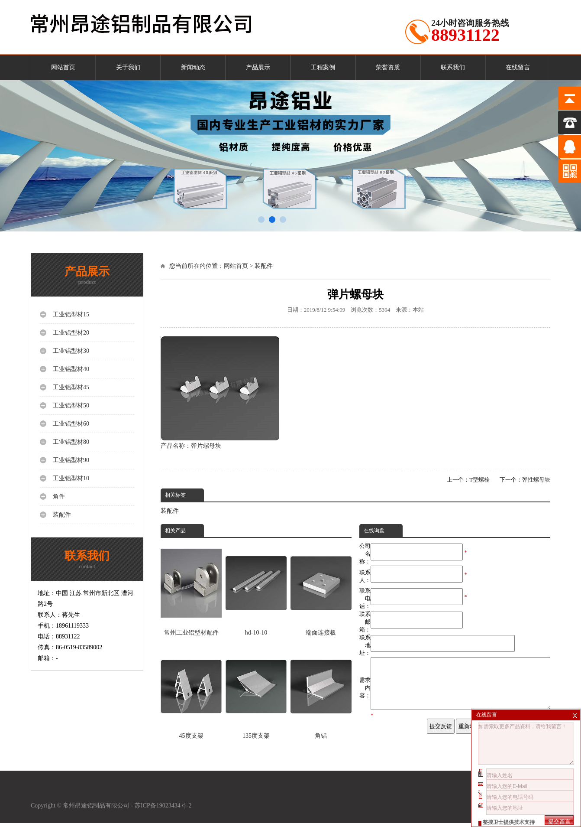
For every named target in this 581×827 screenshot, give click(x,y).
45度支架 (191, 692)
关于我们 (128, 67)
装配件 (264, 266)
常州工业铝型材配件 (191, 588)
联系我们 (453, 67)
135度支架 (256, 692)
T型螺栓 (479, 479)
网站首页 (63, 67)
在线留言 (518, 67)
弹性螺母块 (536, 479)
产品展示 (258, 67)
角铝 (321, 692)
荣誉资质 (388, 67)
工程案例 (323, 67)
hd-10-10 (256, 588)
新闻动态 (193, 67)
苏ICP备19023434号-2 (164, 809)
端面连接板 (321, 588)
